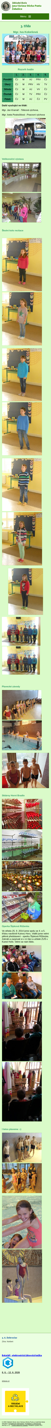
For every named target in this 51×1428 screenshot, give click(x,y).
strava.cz (6, 1381)
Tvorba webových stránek (19, 1425)
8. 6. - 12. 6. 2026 (11, 1372)
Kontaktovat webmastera (16, 1423)
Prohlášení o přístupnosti (33, 1423)
